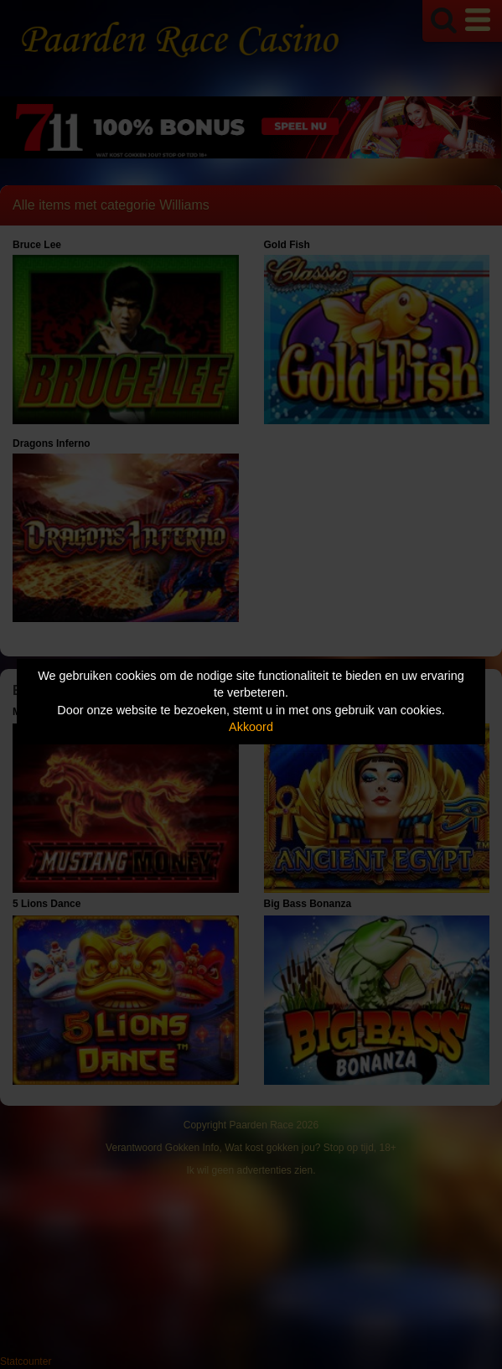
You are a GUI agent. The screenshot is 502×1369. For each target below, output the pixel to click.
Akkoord (251, 727)
